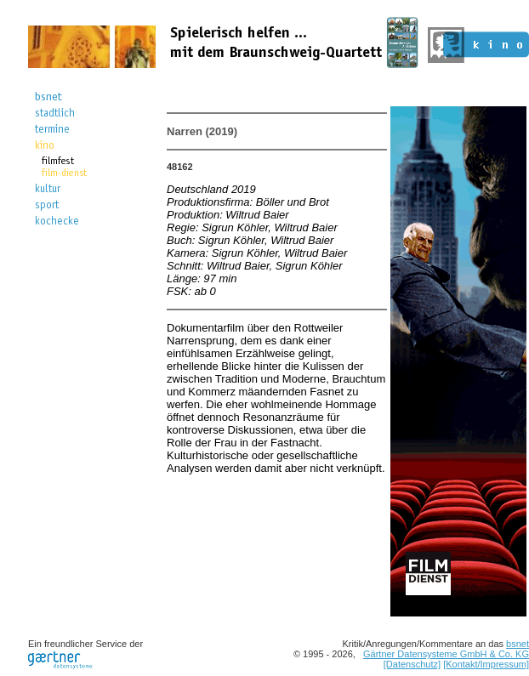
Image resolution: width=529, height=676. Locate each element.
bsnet (517, 644)
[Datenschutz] (412, 664)
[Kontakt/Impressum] (486, 664)
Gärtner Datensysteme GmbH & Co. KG (446, 654)
